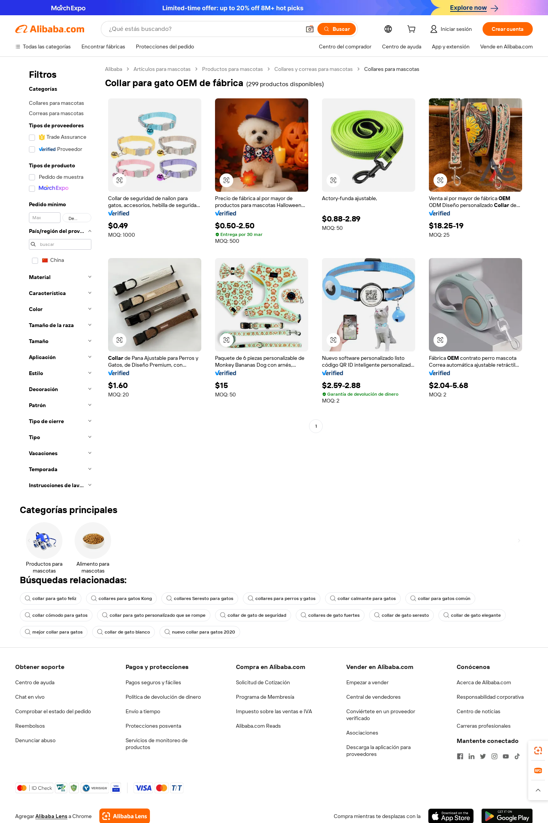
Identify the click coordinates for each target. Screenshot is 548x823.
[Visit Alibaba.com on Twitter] (483, 756)
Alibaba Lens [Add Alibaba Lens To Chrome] (51, 816)
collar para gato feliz (50, 598)
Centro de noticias (478, 711)
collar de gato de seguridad (253, 615)
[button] (309, 29)
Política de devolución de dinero (163, 697)
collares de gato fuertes (330, 615)
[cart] (413, 30)
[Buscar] (336, 29)
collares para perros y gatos (281, 598)
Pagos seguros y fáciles (153, 682)
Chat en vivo (30, 697)
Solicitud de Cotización (263, 682)
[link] (538, 750)
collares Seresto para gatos (199, 598)
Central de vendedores (373, 697)
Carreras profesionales (484, 726)
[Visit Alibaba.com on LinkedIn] (471, 756)
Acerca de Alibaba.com (484, 682)
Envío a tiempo (143, 711)
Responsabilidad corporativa (490, 697)
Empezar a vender (367, 682)
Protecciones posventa (153, 726)
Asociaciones (362, 733)
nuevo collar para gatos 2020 (199, 632)
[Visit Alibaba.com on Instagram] (494, 756)
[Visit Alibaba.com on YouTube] (505, 756)
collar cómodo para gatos (56, 615)
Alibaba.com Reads (258, 726)
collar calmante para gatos (363, 598)
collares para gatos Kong (121, 598)
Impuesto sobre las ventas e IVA (274, 711)
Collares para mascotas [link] (391, 69)
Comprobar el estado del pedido (53, 711)
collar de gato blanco (123, 632)
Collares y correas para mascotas (313, 69)
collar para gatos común (440, 598)
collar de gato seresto (401, 615)
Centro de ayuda (34, 682)
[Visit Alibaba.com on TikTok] (517, 756)
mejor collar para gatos (54, 632)
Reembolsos (30, 726)
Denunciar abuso (35, 740)
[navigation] (58, 279)
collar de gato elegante (472, 615)
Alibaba (113, 69)
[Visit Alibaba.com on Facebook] (460, 756)
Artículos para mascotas (162, 69)
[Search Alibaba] (204, 29)
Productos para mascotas (232, 69)
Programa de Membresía (265, 697)
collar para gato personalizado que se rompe (154, 615)
